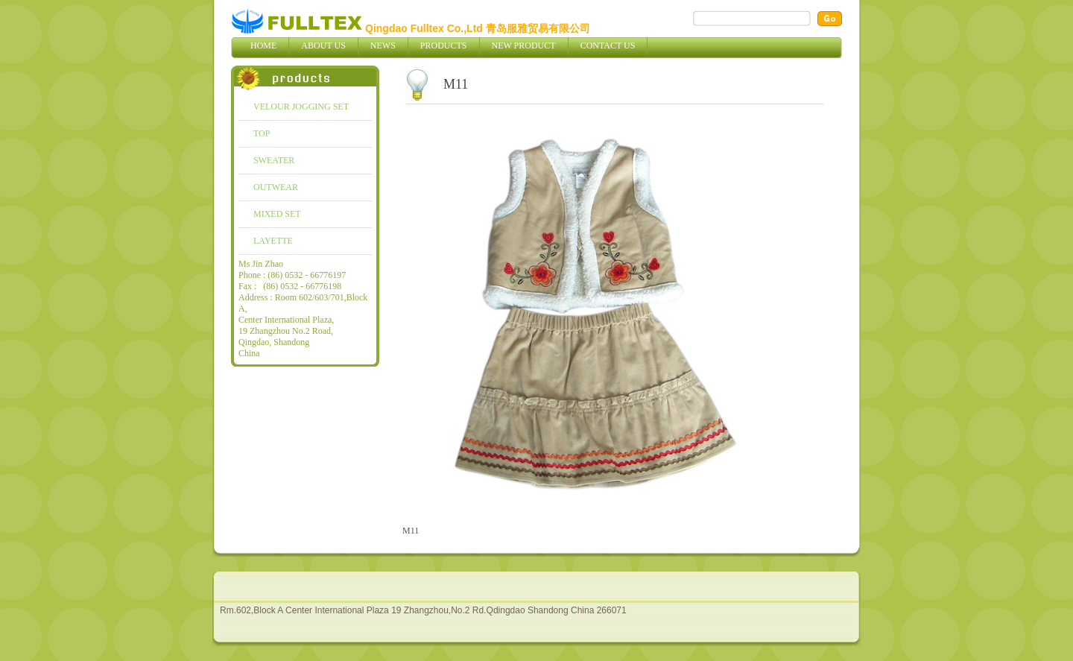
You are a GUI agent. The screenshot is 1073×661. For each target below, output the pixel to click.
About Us (323, 45)
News (383, 45)
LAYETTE (273, 240)
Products (443, 45)
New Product (524, 45)
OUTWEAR (275, 187)
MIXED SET (277, 214)
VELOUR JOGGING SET (301, 106)
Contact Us (608, 45)
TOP (261, 133)
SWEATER (273, 160)
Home (263, 45)
